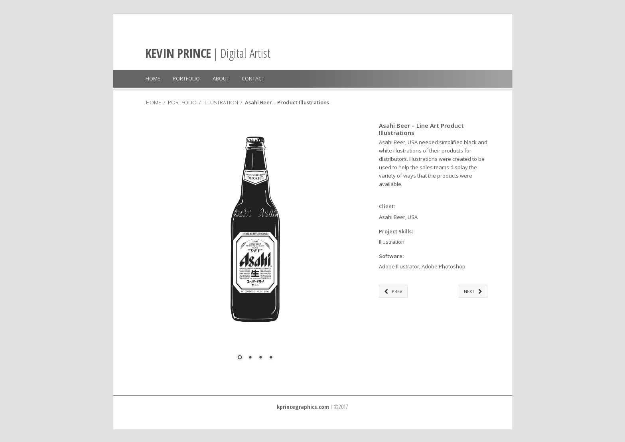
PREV (393, 291)
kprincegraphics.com (303, 407)
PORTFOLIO (186, 78)
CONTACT (253, 78)
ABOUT (221, 78)
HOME (153, 78)
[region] (255, 246)
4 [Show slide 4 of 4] (270, 358)
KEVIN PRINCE (178, 53)
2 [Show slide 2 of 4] (250, 358)
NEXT (473, 291)
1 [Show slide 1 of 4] (239, 358)
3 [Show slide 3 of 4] (260, 358)
